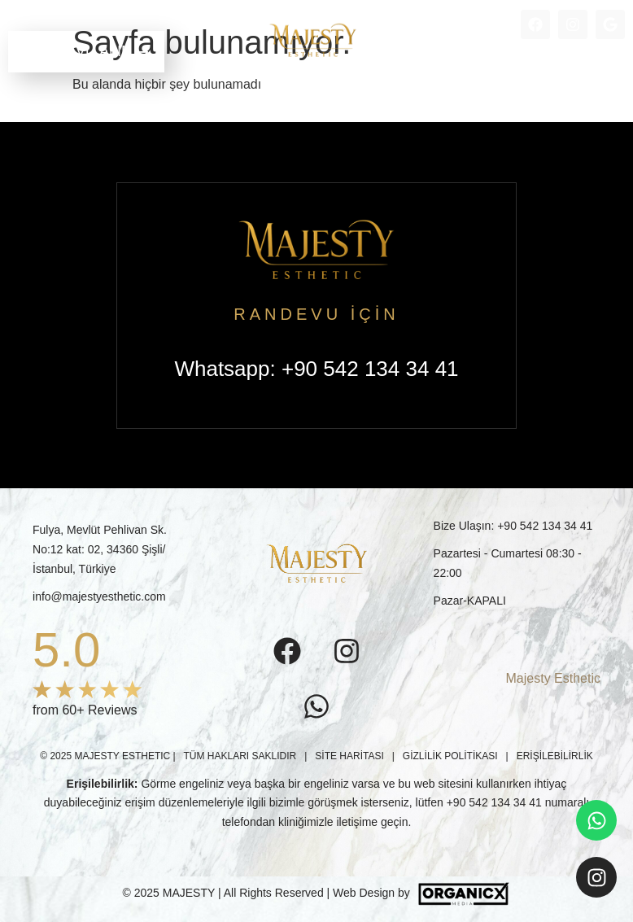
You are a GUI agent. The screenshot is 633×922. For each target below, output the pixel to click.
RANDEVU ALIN (86, 51)
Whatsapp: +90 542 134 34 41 (316, 368)
